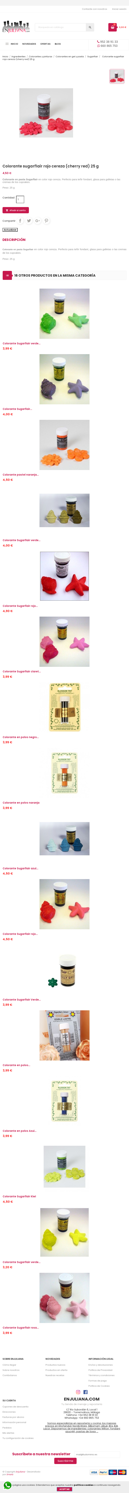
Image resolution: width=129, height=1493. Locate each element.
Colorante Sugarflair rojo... (20, 606)
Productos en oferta (56, 1370)
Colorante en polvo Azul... (19, 1131)
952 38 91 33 (107, 41)
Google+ (37, 220)
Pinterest (46, 220)
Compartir (20, 220)
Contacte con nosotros (94, 9)
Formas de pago (98, 1380)
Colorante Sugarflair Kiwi (19, 1196)
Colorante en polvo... (16, 1065)
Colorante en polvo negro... (21, 737)
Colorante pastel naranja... (21, 474)
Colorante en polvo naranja (21, 802)
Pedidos (7, 1427)
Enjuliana (20, 1471)
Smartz (9, 1474)
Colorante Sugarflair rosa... (21, 1327)
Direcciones (9, 1411)
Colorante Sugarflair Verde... (22, 999)
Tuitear (29, 220)
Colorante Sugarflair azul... (20, 868)
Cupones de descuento (16, 1406)
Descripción (14, 239)
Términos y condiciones (102, 1375)
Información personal (14, 1422)
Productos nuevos (55, 1364)
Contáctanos (10, 1375)
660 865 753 (107, 46)
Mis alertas (8, 1433)
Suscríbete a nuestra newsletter (41, 1454)
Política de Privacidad (100, 1370)
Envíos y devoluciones (101, 1364)
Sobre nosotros (11, 1370)
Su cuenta (9, 1400)
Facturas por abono (13, 1417)
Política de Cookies (99, 1386)
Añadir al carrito (16, 210)
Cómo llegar (9, 1364)
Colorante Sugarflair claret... (22, 671)
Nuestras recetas (55, 1375)
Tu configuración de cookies (18, 1438)
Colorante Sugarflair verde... (21, 343)
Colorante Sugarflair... (17, 409)
